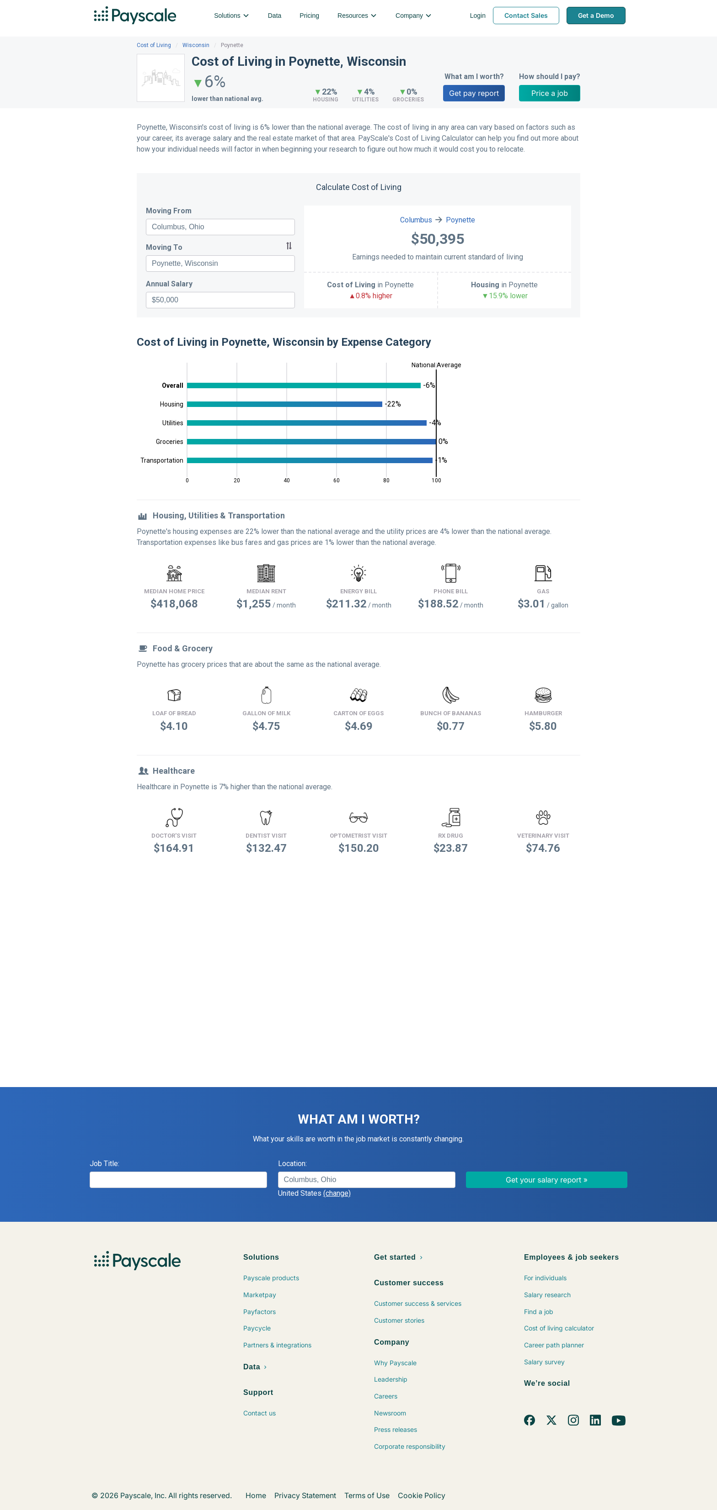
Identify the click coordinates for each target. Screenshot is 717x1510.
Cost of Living (154, 45)
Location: (292, 1163)
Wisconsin (195, 45)
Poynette (460, 220)
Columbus (416, 220)
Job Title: (104, 1163)
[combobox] (220, 227)
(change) (337, 1193)
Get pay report (474, 93)
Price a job (549, 93)
